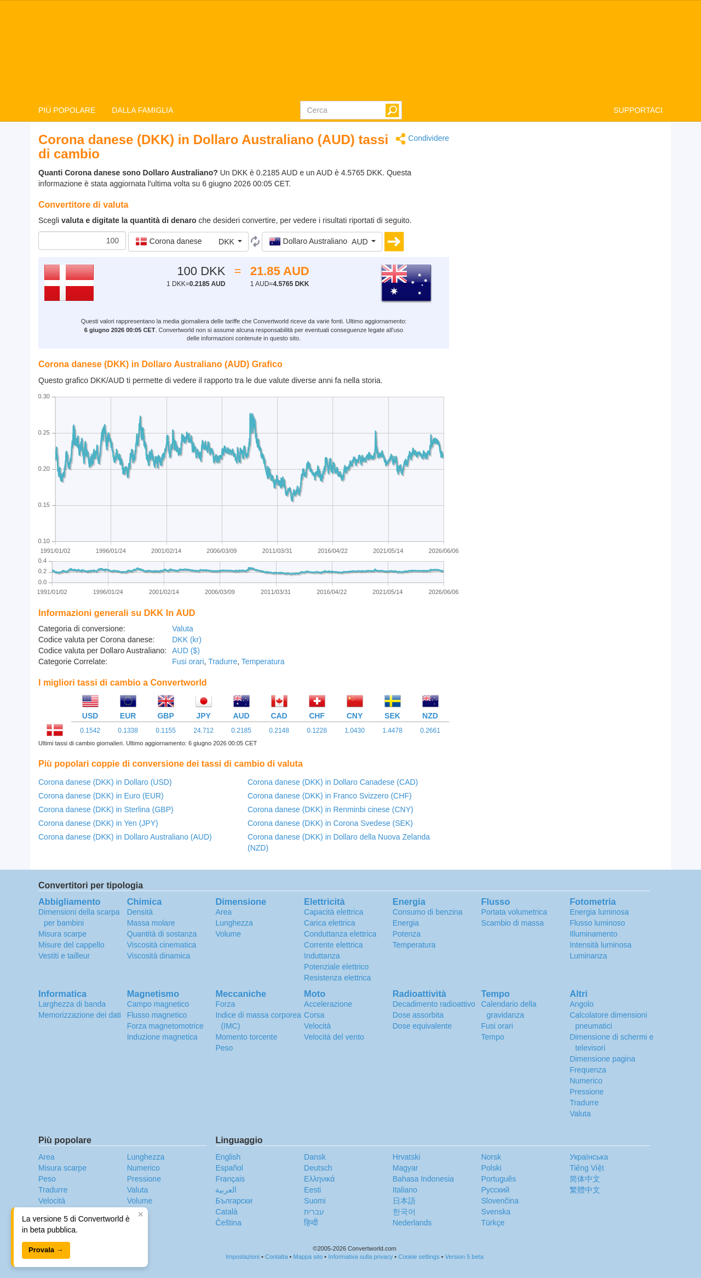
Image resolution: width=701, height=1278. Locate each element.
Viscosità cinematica (162, 944)
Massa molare (151, 922)
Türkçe (492, 1222)
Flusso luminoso (597, 922)
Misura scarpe (62, 933)
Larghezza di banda (72, 1004)
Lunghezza (234, 922)
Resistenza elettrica (337, 977)
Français (230, 1178)
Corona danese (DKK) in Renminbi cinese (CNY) (330, 809)
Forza (225, 1004)
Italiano (405, 1189)
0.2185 (241, 730)
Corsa (314, 1015)
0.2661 (430, 730)
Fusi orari (188, 661)
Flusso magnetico (157, 1015)
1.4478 (392, 730)
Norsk (491, 1157)
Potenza (407, 933)
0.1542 (90, 730)
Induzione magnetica (162, 1036)
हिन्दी (311, 1222)
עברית (314, 1211)
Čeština (228, 1222)
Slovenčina (500, 1200)
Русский (495, 1189)
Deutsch (318, 1167)
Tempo (492, 1036)
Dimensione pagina (602, 1058)
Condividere (422, 139)
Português (498, 1178)
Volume (228, 933)
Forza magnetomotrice (165, 1026)
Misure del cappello (71, 944)
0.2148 (279, 730)
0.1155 (166, 730)
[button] (188, 242)
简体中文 (585, 1178)
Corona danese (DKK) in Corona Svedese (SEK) (330, 823)
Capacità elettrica (333, 912)
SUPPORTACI (638, 110)
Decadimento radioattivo (434, 1004)
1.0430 (354, 730)
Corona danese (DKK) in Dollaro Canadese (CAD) (333, 782)
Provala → (46, 1250)
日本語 (404, 1200)
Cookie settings (418, 1256)
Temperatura (263, 661)
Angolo (582, 1004)
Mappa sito (308, 1256)
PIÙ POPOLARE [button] (66, 110)
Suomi (315, 1200)
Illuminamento (593, 933)
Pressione (587, 1091)
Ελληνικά (319, 1178)
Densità (140, 912)
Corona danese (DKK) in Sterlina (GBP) (106, 809)
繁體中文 (585, 1189)
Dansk (315, 1157)
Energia (406, 922)
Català (226, 1211)
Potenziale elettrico (336, 966)
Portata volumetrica (514, 912)
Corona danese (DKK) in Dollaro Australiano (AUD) (125, 836)
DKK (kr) (187, 639)
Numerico (586, 1080)
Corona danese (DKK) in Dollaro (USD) (105, 782)
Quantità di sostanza (162, 933)
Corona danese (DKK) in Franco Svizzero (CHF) (330, 795)
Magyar (405, 1167)
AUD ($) (186, 650)
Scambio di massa (512, 922)
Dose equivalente (422, 1026)
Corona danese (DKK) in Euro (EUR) (101, 795)
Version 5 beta (464, 1256)
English (227, 1157)
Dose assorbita (418, 1015)
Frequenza (588, 1069)
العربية (226, 1189)
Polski (491, 1167)
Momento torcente (246, 1036)
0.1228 (317, 730)
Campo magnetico (158, 1004)
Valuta (182, 628)
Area (223, 912)
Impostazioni (243, 1256)
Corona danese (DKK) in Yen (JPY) (98, 823)
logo (350, 50)
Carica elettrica (329, 922)
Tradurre (222, 661)
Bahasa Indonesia (423, 1178)
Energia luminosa (599, 912)
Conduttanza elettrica (340, 933)
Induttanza (322, 955)
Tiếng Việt (587, 1167)
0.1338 (128, 730)
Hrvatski (407, 1157)
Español (229, 1167)
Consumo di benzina (428, 912)
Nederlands (412, 1222)
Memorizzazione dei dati (79, 1015)
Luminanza (588, 955)
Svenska (495, 1211)
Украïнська (589, 1157)
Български (233, 1200)
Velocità (317, 1026)
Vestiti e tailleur (64, 955)
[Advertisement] (564, 209)
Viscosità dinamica (159, 955)
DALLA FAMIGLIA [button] (142, 110)
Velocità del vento (334, 1036)
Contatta (276, 1256)
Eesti (312, 1189)
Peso (224, 1047)
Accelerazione (328, 1004)
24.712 (203, 730)
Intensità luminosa (600, 944)
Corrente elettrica (333, 944)
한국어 (404, 1211)
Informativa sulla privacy (360, 1256)
